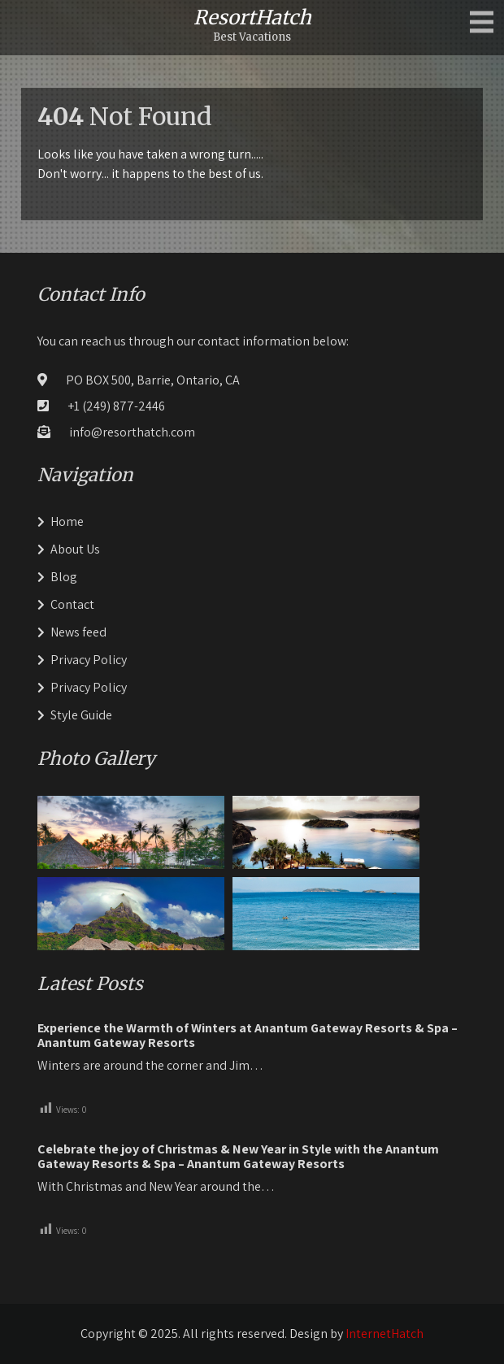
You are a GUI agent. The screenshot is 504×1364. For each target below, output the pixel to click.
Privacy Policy (88, 659)
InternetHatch (384, 1333)
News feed (78, 632)
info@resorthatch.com (132, 432)
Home (67, 521)
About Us (75, 549)
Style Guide (81, 714)
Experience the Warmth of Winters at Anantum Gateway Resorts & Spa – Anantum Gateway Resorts (247, 1035)
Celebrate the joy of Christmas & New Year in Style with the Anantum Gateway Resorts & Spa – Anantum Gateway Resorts (238, 1156)
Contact (72, 604)
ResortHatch (252, 17)
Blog (63, 576)
